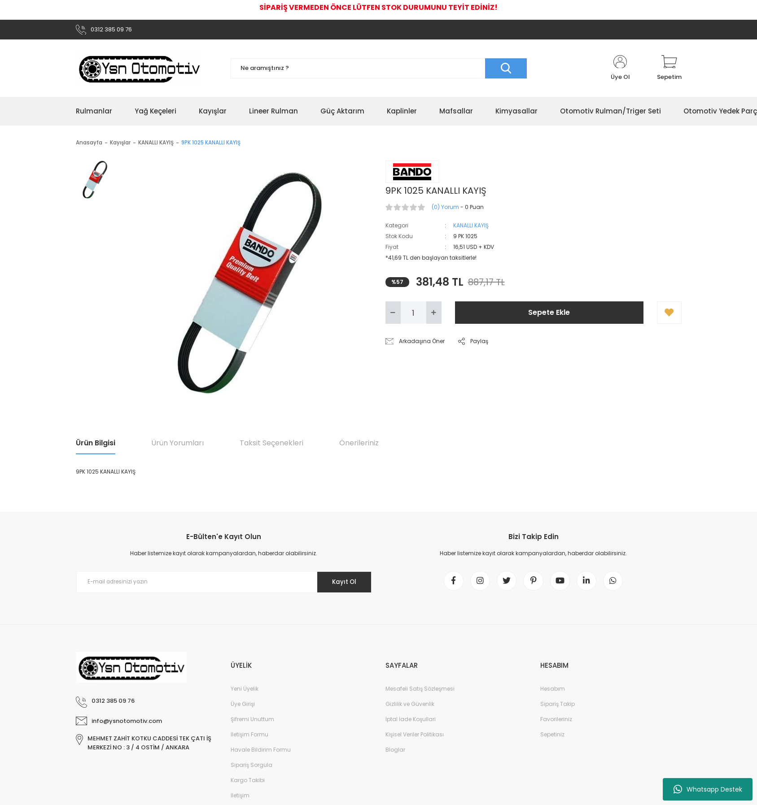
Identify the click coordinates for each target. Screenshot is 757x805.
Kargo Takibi (248, 784)
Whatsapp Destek (708, 789)
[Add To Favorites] (669, 314)
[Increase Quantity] (434, 314)
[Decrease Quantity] (393, 314)
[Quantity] (413, 314)
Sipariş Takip (557, 708)
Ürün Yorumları (177, 444)
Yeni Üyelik (244, 693)
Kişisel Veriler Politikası (414, 739)
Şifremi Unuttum (252, 723)
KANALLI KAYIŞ (471, 227)
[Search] (379, 70)
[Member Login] (620, 70)
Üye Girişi (243, 708)
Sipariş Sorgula (251, 769)
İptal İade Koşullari (410, 723)
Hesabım (552, 693)
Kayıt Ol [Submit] (341, 583)
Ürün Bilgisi (95, 444)
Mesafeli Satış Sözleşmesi (420, 693)
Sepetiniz (552, 739)
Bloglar (395, 754)
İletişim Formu (249, 739)
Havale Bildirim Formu (261, 754)
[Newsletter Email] (224, 583)
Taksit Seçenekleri (271, 444)
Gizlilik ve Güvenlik (409, 708)
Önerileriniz (359, 444)
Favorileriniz (556, 723)
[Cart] (669, 70)
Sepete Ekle (549, 314)
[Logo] (139, 70)
